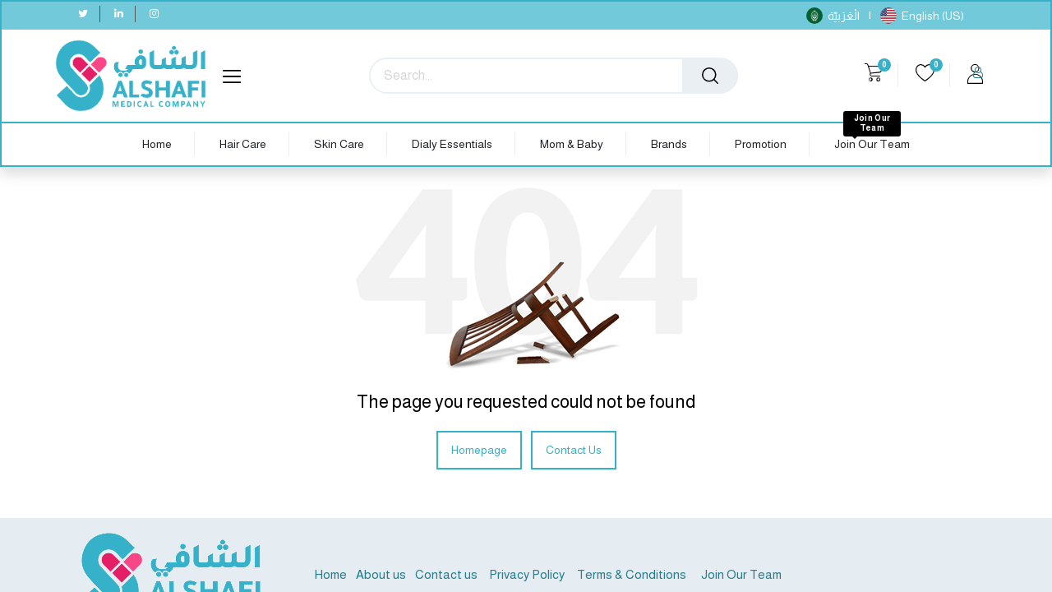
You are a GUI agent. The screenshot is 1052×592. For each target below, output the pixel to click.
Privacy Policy (527, 574)
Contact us (446, 574)
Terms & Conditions (630, 574)
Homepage (479, 449)
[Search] (710, 75)
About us (381, 574)
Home (331, 574)
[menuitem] (157, 144)
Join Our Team (741, 574)
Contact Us (574, 449)
